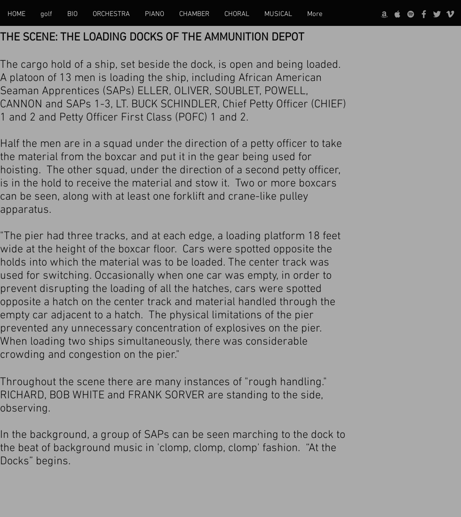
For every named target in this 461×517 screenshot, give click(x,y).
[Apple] (397, 14)
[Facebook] (424, 14)
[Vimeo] (450, 14)
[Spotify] (410, 14)
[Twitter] (437, 14)
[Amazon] (384, 14)
